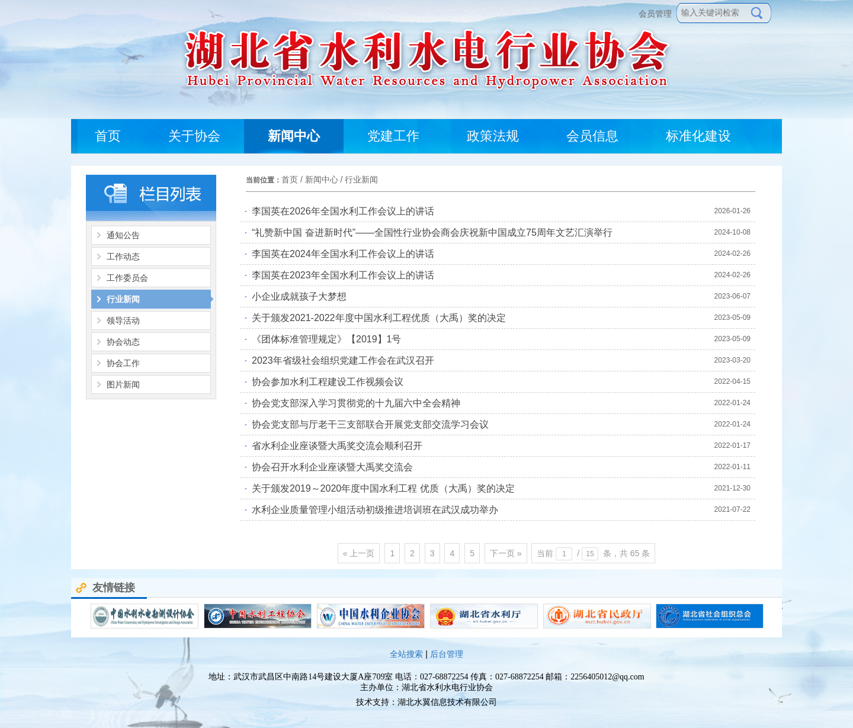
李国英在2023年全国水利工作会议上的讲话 (343, 275)
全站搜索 (406, 654)
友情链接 (105, 588)
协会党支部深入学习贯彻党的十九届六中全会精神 (356, 403)
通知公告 (123, 235)
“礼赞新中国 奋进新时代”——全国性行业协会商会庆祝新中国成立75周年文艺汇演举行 (432, 232)
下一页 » (506, 553)
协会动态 (123, 342)
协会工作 (123, 363)
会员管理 (657, 13)
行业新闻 (123, 299)
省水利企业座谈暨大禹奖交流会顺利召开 (337, 446)
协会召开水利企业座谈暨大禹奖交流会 (332, 467)
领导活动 (123, 320)
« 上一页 (359, 553)
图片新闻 (123, 384)
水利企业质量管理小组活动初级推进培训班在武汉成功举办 (375, 510)
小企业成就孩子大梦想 (299, 296)
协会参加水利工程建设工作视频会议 (327, 382)
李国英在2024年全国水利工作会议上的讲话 (343, 254)
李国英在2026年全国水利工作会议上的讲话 (343, 211)
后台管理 (446, 654)
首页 (289, 179)
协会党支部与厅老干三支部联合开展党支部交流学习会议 (370, 424)
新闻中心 (321, 179)
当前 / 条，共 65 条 (593, 553)
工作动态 (123, 256)
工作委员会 (127, 278)
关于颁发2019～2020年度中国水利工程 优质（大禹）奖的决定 (383, 488)
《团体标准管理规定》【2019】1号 (327, 339)
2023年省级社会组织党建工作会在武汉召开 (343, 360)
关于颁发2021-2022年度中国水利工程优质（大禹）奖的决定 (379, 318)
